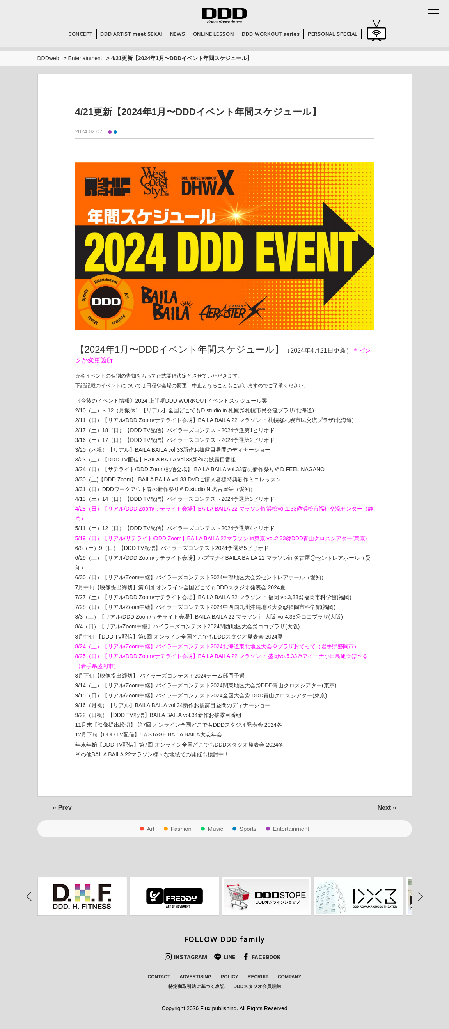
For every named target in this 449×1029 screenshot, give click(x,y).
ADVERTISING (195, 976)
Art (150, 828)
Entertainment (85, 58)
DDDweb (48, 58)
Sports (248, 828)
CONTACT (159, 976)
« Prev (62, 807)
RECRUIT (258, 976)
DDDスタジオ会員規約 (257, 986)
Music (215, 828)
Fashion (181, 828)
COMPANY (289, 976)
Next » (386, 807)
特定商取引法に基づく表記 (196, 986)
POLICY (229, 976)
